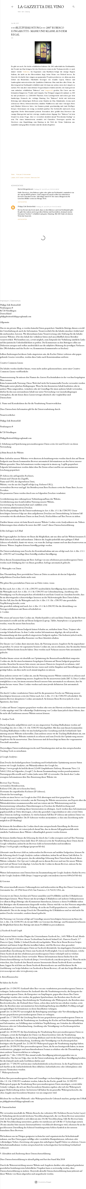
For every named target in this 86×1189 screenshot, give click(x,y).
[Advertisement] (43, 273)
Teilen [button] (13, 174)
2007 (17, 177)
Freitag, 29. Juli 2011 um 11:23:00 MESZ (46, 189)
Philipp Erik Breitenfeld (26, 207)
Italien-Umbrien (25, 177)
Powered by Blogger (43, 1182)
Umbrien (26, 72)
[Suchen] (73, 6)
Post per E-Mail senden (23, 174)
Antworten (22, 202)
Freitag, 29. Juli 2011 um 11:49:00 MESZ (48, 206)
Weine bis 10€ (35, 177)
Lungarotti (49, 90)
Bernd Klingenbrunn (25, 189)
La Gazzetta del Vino (41, 6)
